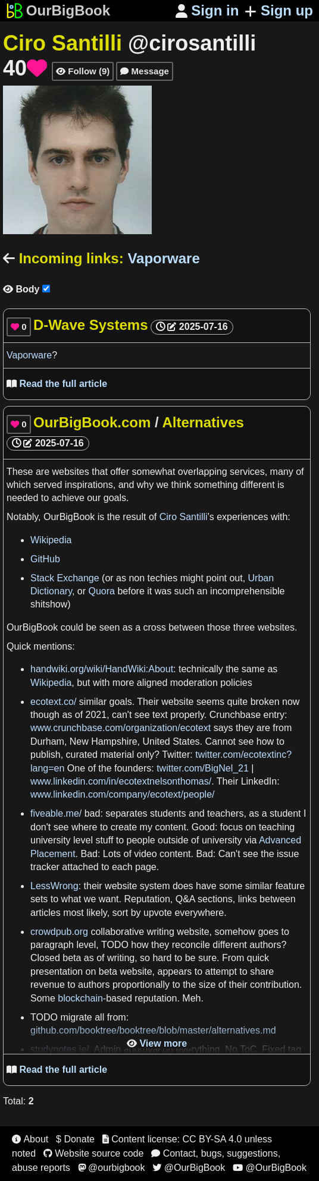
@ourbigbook (111, 1168)
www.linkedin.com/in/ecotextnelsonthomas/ (120, 781)
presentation (56, 971)
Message (144, 71)
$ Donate (75, 1139)
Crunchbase (235, 715)
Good (203, 827)
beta (71, 958)
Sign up (279, 10)
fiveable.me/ (56, 813)
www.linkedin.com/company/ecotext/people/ (122, 794)
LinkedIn (259, 781)
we (162, 485)
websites (70, 472)
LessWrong (54, 886)
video (145, 854)
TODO (115, 945)
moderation (194, 683)
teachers (225, 813)
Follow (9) (83, 71)
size (207, 985)
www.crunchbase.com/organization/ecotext (120, 728)
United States (171, 741)
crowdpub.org (59, 932)
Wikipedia (50, 540)
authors (265, 945)
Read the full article (57, 384)
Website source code (93, 1153)
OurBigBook (69, 517)
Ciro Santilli (184, 517)
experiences (242, 517)
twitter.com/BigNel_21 (203, 768)
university (50, 840)
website (177, 702)
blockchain (80, 998)
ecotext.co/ (53, 702)
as (121, 578)
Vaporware (29, 355)
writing (160, 932)
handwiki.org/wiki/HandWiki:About (101, 669)
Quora (102, 591)
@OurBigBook (188, 1168)
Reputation (147, 899)
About (30, 1139)
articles (45, 913)
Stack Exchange (64, 578)
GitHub (45, 559)
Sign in (207, 10)
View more (157, 1043)
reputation (156, 998)
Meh (191, 998)
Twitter (176, 754)
